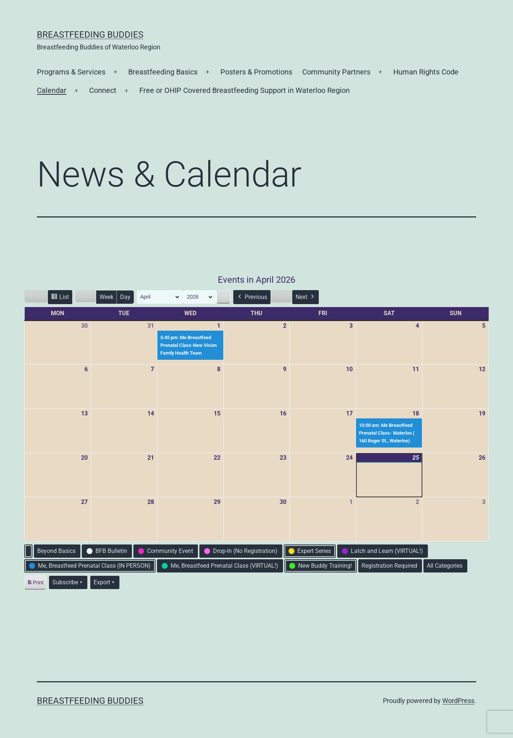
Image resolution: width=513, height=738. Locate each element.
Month (85, 296)
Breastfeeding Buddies (90, 34)
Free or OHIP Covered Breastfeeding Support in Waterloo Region (244, 90)
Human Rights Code (425, 71)
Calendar (51, 90)
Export (105, 582)
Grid (36, 297)
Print (35, 583)
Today (282, 296)
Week (107, 296)
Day (125, 296)
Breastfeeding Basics (163, 71)
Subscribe (68, 582)
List (60, 298)
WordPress (458, 700)
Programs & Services (71, 71)
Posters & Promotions (256, 71)
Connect (102, 90)
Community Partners (336, 71)
